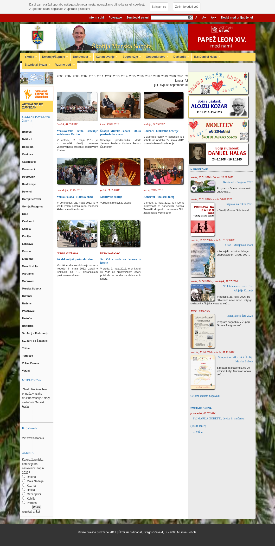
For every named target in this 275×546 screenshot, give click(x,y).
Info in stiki (96, 17)
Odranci (27, 296)
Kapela (27, 228)
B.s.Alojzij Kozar (36, 64)
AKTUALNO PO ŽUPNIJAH (32, 106)
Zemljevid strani (137, 17)
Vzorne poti (64, 64)
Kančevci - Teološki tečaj (159, 197)
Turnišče (28, 355)
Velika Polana (31, 363)
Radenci (28, 303)
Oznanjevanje (106, 56)
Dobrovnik (29, 176)
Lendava (28, 243)
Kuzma (27, 251)
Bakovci (27, 131)
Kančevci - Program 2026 (238, 182)
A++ (213, 17)
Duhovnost (80, 56)
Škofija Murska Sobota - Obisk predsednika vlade (120, 132)
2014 (124, 76)
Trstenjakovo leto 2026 (239, 315)
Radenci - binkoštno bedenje (161, 131)
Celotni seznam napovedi (205, 396)
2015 (132, 76)
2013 (116, 76)
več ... (227, 191)
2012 (108, 76)
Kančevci (28, 221)
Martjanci (28, 273)
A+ (204, 17)
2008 (76, 76)
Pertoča (27, 318)
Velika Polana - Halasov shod (75, 197)
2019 (164, 76)
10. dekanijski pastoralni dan (75, 259)
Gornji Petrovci (32, 199)
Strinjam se (159, 6)
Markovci (28, 281)
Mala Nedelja (31, 266)
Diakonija (180, 56)
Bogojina (28, 146)
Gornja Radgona (33, 206)
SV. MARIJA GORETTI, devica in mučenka (218, 418)
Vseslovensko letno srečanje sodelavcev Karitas (77, 132)
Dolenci (27, 191)
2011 (100, 76)
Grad (25, 213)
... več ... (198, 431)
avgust (164, 85)
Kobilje (27, 236)
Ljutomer (28, 258)
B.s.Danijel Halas (206, 56)
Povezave (115, 17)
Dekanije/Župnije (54, 56)
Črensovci (29, 169)
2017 (148, 76)
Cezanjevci (29, 161)
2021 (180, 76)
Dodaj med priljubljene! (237, 17)
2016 (140, 76)
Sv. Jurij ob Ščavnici (35, 340)
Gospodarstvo (155, 56)
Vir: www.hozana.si (33, 438)
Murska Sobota (32, 288)
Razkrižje (28, 325)
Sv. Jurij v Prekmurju (35, 333)
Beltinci (27, 139)
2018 (156, 76)
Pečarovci (28, 310)
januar (179, 80)
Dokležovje (29, 184)
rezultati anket (31, 511)
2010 (92, 76)
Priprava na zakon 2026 (239, 204)
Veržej (26, 370)
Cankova (28, 154)
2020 (172, 76)
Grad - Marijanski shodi (239, 245)
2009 (84, 76)
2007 (68, 76)
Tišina (26, 348)
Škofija (29, 56)
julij (156, 85)
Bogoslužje (130, 56)
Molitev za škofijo (111, 197)
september (177, 85)
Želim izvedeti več (186, 6)
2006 (60, 76)
